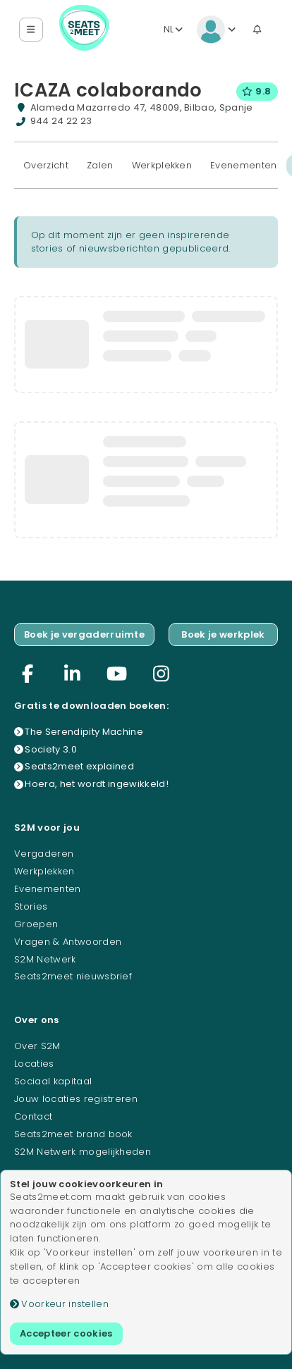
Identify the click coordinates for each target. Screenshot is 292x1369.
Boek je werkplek (222, 634)
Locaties (34, 1063)
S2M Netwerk (45, 959)
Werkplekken (162, 165)
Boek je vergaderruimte (84, 634)
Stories (30, 906)
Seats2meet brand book (73, 1134)
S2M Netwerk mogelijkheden (82, 1151)
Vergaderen (43, 853)
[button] (31, 30)
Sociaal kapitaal (53, 1081)
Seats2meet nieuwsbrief (73, 976)
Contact (33, 1116)
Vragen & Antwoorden (67, 941)
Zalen (100, 165)
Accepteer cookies (66, 1333)
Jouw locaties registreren (76, 1098)
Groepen (36, 924)
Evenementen (243, 165)
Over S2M (37, 1046)
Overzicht (45, 165)
